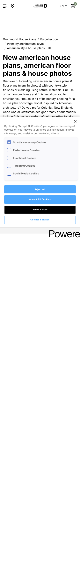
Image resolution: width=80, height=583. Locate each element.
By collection (49, 39)
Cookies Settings (40, 219)
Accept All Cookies (40, 199)
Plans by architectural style (25, 44)
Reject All (40, 189)
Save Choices (40, 209)
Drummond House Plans (19, 39)
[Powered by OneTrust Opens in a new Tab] (63, 231)
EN (62, 6)
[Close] (75, 121)
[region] (40, 350)
